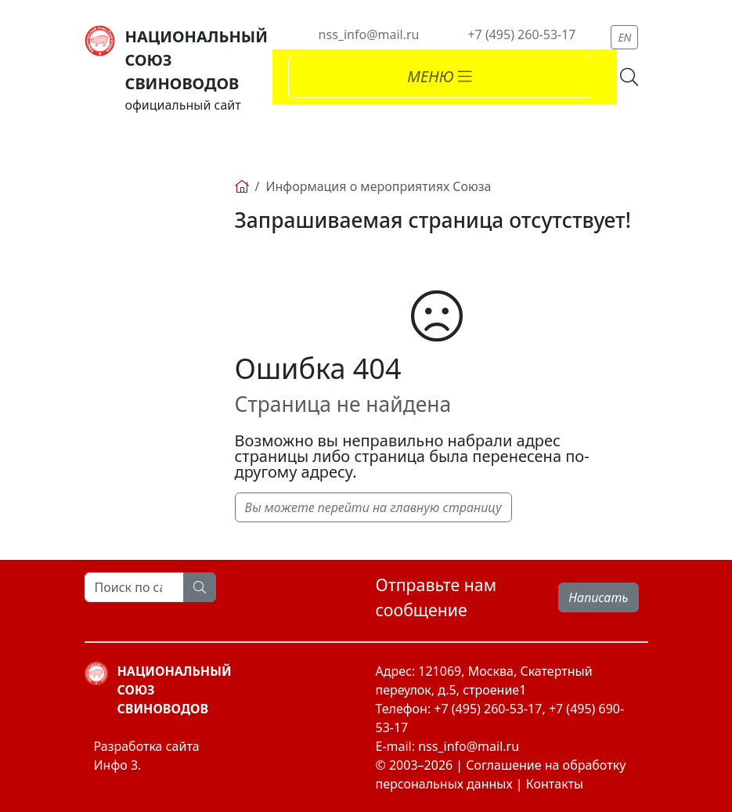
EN (624, 37)
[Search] (134, 587)
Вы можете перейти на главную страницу (373, 507)
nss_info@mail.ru (369, 34)
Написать (598, 597)
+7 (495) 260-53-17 (521, 34)
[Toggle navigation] (440, 77)
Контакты (554, 783)
